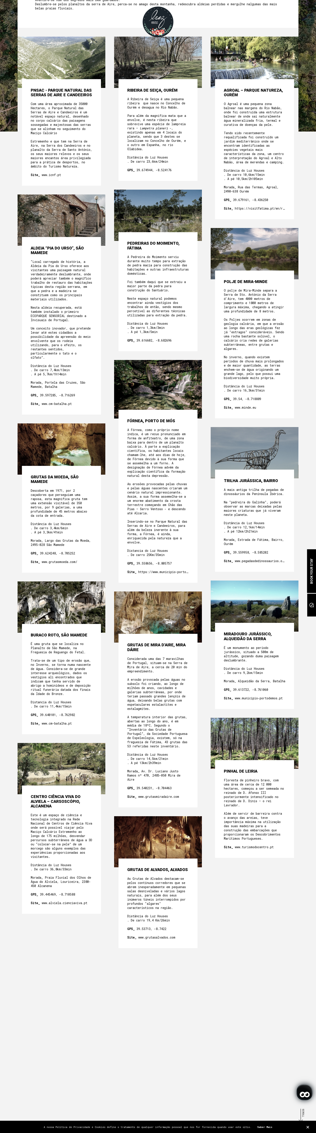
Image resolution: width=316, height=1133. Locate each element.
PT (263, 17)
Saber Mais (264, 1127)
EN (269, 17)
